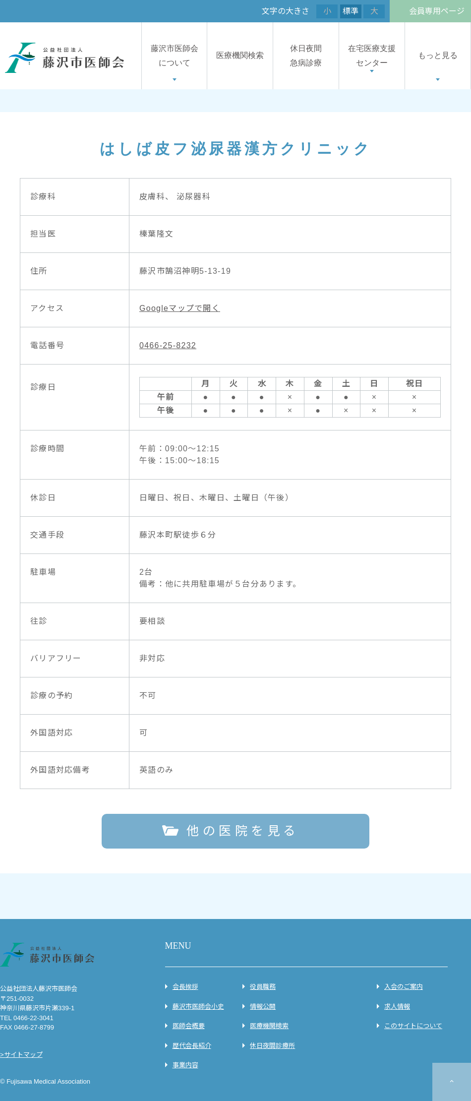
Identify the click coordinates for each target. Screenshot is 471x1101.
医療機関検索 (240, 55)
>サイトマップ (21, 1054)
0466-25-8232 (167, 345)
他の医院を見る (242, 831)
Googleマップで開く (179, 308)
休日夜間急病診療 (306, 55)
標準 (350, 11)
